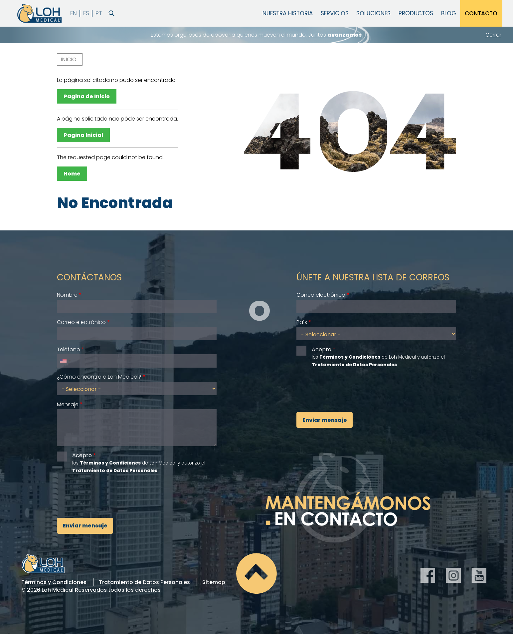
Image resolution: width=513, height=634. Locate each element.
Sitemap (213, 582)
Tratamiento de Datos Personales (144, 582)
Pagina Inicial (83, 135)
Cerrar (493, 35)
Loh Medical (39, 13)
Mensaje (68, 404)
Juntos (335, 35)
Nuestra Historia (287, 13)
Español (86, 13)
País (301, 322)
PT (98, 13)
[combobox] (65, 361)
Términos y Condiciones (53, 582)
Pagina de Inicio (87, 96)
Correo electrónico (81, 322)
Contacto (481, 13)
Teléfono (68, 349)
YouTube (478, 575)
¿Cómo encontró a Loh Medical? (99, 377)
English (73, 13)
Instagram (453, 575)
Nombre (67, 295)
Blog (448, 13)
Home (72, 173)
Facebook (427, 575)
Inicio (69, 59)
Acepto (82, 455)
